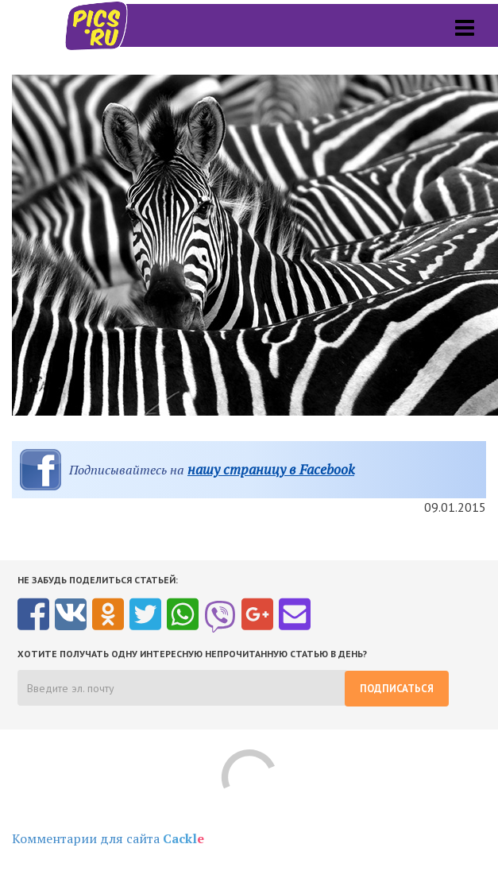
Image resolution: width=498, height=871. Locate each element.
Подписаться (397, 688)
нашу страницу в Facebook (270, 469)
